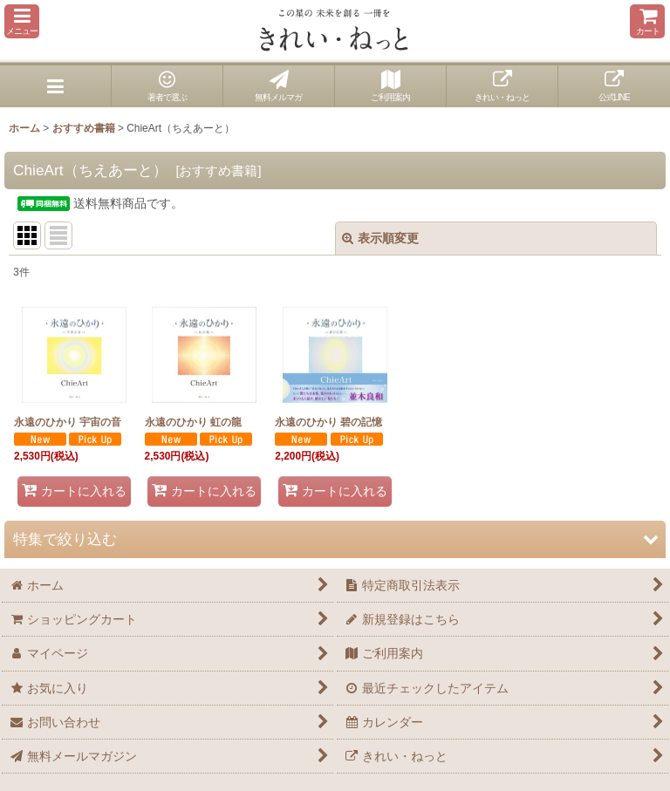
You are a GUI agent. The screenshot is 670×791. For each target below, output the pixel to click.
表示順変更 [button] (380, 238)
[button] (21, 21)
